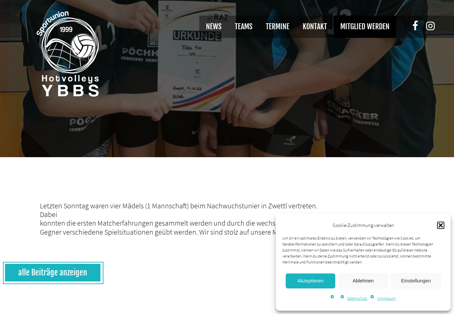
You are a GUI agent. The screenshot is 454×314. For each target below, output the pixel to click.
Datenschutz (357, 298)
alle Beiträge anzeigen (52, 272)
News (214, 26)
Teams (243, 26)
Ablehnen (363, 280)
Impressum (386, 298)
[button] (440, 225)
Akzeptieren (310, 280)
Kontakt (315, 26)
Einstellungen (416, 280)
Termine (277, 26)
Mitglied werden (364, 26)
